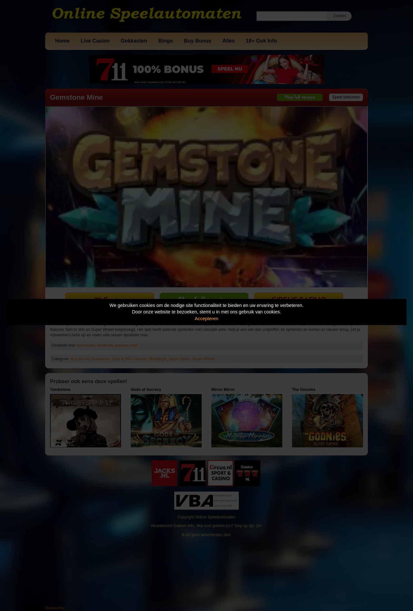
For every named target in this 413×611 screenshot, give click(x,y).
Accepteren (206, 318)
